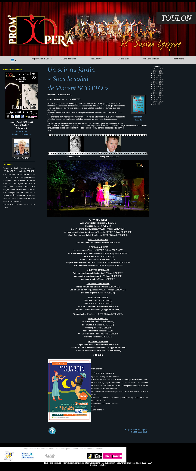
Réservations (178, 59)
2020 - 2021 (158, 77)
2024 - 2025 (158, 69)
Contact (75, 449)
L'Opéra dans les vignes (136, 430)
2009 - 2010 (158, 102)
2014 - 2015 (158, 91)
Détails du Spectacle (21, 134)
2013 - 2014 (158, 93)
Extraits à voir (123, 59)
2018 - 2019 (158, 82)
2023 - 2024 (158, 71)
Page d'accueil (30, 449)
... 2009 (156, 104)
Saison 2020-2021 (139, 432)
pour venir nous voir (151, 59)
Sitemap (99, 449)
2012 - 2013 (158, 95)
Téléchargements (87, 449)
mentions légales (63, 449)
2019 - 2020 (158, 80)
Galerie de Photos (68, 59)
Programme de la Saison (41, 59)
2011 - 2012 (158, 97)
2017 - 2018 (158, 84)
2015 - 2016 (158, 89)
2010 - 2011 (158, 100)
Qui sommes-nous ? (45, 449)
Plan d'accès (21, 131)
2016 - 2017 (158, 86)
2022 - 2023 (158, 73)
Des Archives (96, 59)
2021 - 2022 (158, 75)
